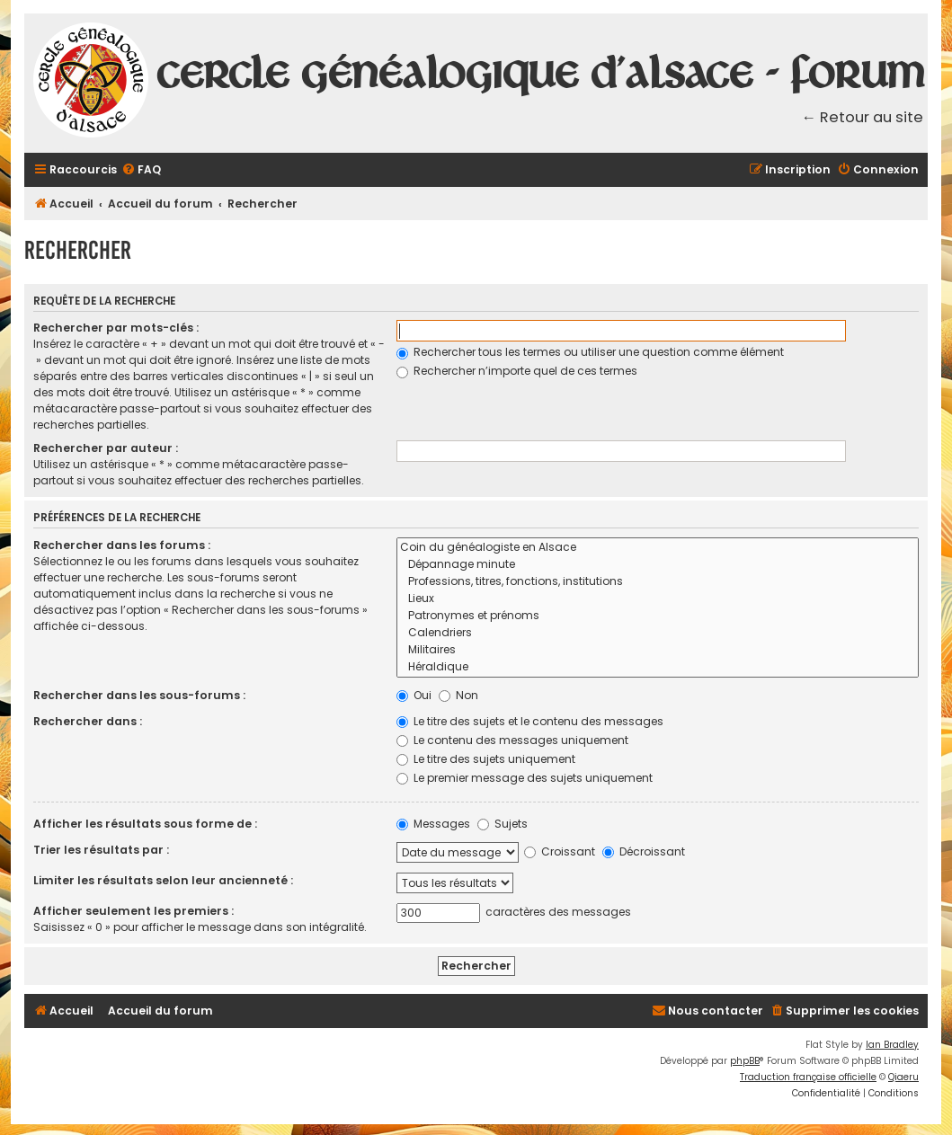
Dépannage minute (657, 564)
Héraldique (657, 667)
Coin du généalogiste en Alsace (657, 547)
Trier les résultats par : (101, 849)
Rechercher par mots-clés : (116, 327)
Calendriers (657, 633)
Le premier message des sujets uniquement (524, 777)
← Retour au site (863, 117)
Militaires (657, 650)
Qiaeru (903, 1077)
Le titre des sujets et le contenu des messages (529, 721)
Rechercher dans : (87, 721)
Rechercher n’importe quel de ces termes (516, 370)
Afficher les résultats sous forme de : (145, 823)
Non (458, 695)
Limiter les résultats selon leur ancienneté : (163, 880)
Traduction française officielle (808, 1077)
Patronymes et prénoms (657, 616)
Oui (414, 695)
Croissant (559, 851)
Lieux (657, 598)
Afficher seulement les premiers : (133, 910)
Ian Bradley (892, 1044)
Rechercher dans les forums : (121, 545)
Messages (433, 823)
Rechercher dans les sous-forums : (139, 695)
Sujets (502, 823)
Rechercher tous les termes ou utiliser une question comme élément (590, 351)
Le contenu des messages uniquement (512, 740)
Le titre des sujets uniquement (485, 759)
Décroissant (643, 851)
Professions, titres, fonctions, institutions (657, 581)
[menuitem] (141, 170)
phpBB (745, 1061)
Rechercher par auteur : (105, 448)
